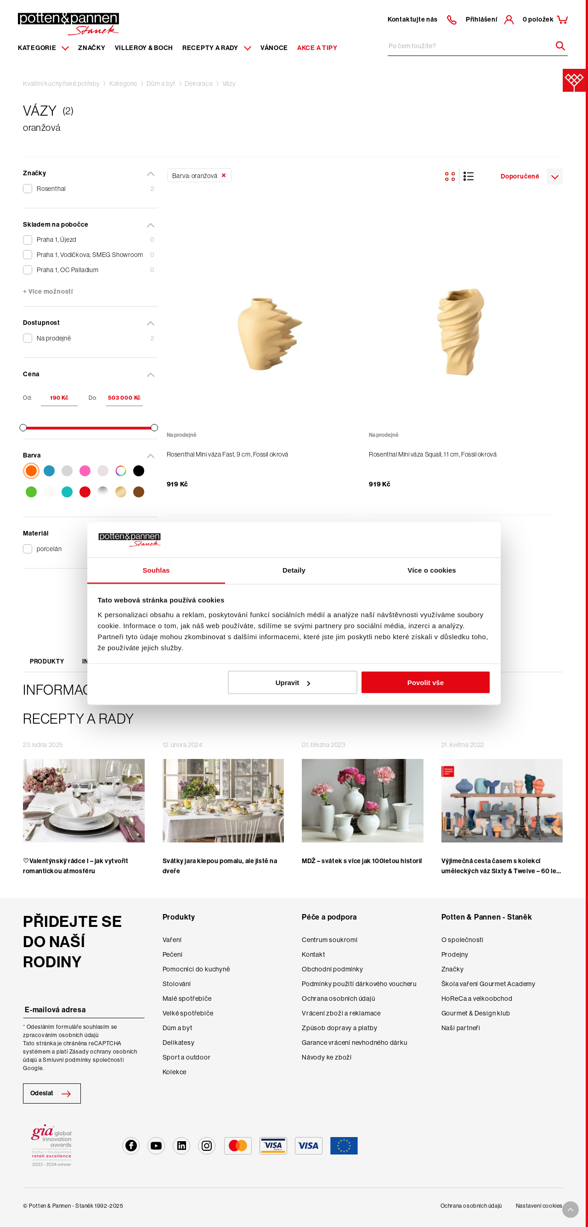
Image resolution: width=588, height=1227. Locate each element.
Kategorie (123, 83)
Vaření (172, 939)
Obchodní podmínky (332, 969)
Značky (91, 48)
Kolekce (175, 1072)
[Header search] (557, 46)
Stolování (177, 983)
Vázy (229, 83)
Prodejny (455, 954)
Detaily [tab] (294, 570)
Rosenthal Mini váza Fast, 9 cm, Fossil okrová (227, 454)
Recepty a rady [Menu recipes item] (216, 48)
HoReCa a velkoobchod (477, 998)
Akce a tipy (317, 48)
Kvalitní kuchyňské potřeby (61, 83)
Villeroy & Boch (144, 48)
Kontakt (313, 954)
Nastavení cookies (539, 1206)
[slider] (23, 427)
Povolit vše (425, 682)
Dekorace (199, 83)
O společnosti (462, 939)
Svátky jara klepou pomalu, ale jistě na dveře (220, 866)
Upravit (293, 682)
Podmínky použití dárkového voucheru (359, 983)
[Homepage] (68, 23)
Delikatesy (179, 1042)
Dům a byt (161, 83)
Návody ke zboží (327, 1057)
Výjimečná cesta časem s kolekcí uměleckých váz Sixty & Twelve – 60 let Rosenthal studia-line (500, 871)
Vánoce (274, 48)
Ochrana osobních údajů (338, 998)
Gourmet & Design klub (475, 1013)
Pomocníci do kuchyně (196, 969)
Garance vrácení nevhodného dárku (354, 1042)
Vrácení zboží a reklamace (341, 1013)
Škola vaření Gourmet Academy (488, 983)
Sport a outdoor (187, 1057)
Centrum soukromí (330, 939)
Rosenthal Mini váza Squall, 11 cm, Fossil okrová (433, 454)
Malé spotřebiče (187, 998)
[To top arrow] (570, 1209)
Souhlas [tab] (156, 570)
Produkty (47, 661)
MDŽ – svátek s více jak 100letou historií (362, 861)
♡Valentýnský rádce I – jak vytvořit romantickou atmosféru (76, 866)
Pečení (173, 954)
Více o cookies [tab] (431, 570)
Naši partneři (461, 1028)
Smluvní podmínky (67, 1060)
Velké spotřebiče (188, 1013)
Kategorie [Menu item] (43, 48)
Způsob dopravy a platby (339, 1028)
